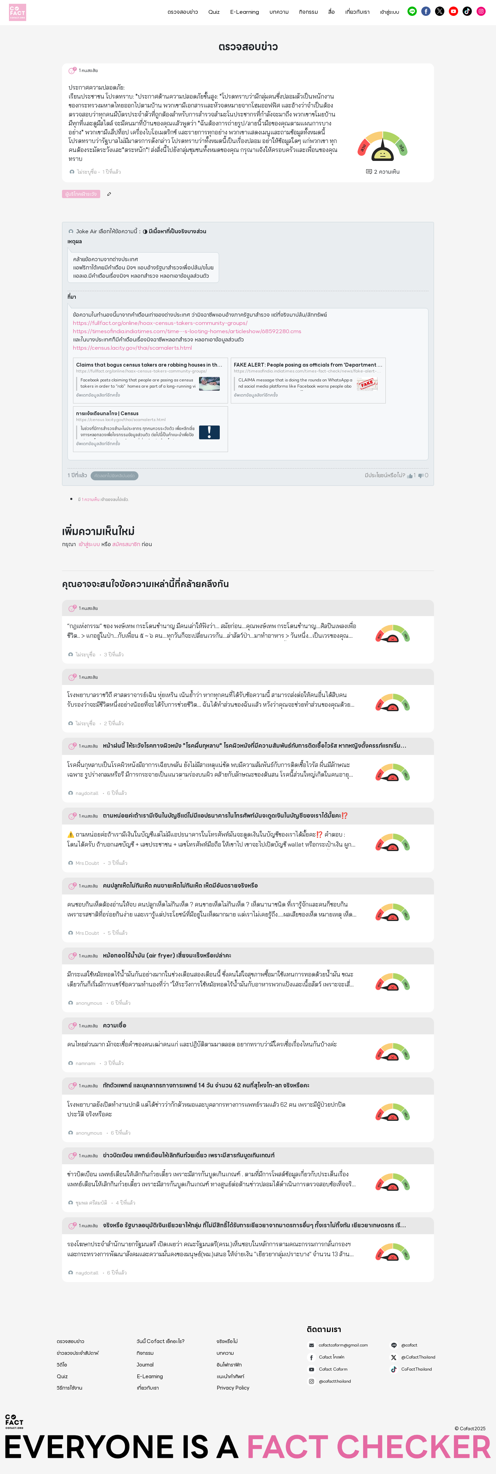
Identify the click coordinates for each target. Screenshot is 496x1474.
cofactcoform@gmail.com (343, 1345)
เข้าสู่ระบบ (389, 12)
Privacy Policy (233, 1388)
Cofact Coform (453, 11)
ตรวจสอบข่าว (183, 12)
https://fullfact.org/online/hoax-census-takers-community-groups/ (160, 323)
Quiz (214, 12)
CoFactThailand (467, 11)
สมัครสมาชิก (126, 544)
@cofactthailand (481, 11)
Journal (145, 1365)
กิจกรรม (308, 12)
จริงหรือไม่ (227, 1341)
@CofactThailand (440, 11)
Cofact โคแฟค (426, 11)
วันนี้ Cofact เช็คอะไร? (161, 1341)
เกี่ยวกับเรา (357, 12)
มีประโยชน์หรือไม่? (385, 475)
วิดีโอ (62, 1365)
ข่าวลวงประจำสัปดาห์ (78, 1353)
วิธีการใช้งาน (69, 1388)
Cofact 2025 (14, 1421)
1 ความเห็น (91, 499)
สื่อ (331, 12)
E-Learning (244, 12)
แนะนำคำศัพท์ (230, 1376)
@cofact (412, 11)
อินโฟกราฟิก (229, 1365)
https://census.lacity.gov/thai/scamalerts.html (132, 348)
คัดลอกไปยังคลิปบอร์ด (114, 475)
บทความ (279, 12)
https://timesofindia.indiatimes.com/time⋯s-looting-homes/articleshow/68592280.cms (187, 331)
